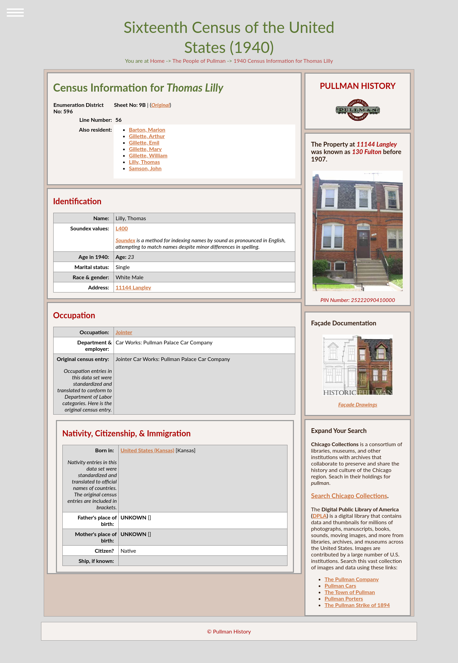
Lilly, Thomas (144, 161)
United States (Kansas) (147, 450)
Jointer (124, 332)
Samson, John (145, 168)
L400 (122, 228)
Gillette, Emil (144, 142)
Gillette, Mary (145, 149)
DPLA (320, 515)
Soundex (125, 240)
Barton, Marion (147, 129)
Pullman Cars (340, 585)
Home (157, 60)
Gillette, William (148, 155)
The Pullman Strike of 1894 (357, 605)
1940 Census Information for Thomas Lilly (283, 60)
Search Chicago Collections (349, 495)
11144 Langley (133, 287)
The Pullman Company (351, 579)
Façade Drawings (357, 404)
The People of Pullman (198, 60)
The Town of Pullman (349, 592)
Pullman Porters (343, 598)
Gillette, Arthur (147, 136)
